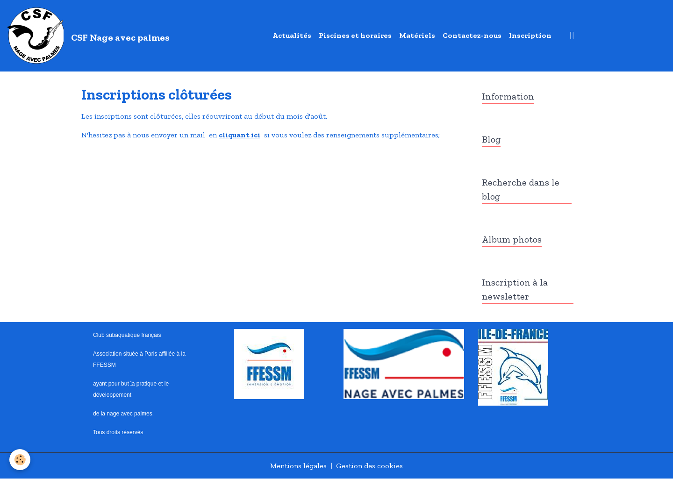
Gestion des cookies (369, 465)
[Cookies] (19, 459)
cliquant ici (239, 134)
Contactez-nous (472, 35)
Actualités (291, 35)
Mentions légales (298, 465)
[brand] (90, 35)
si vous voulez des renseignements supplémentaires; (350, 134)
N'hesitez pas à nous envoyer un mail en (150, 134)
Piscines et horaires (355, 35)
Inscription (530, 35)
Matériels (417, 35)
